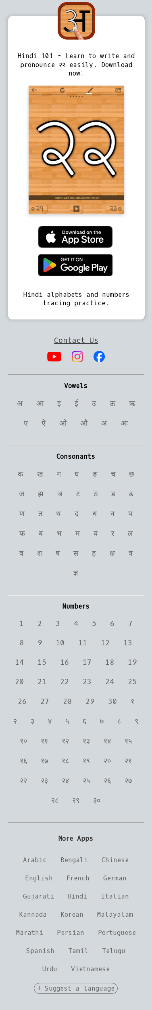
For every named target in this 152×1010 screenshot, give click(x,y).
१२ (65, 741)
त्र (131, 553)
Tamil (78, 951)
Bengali (74, 860)
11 (82, 643)
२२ (23, 780)
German (115, 878)
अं (104, 423)
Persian (70, 932)
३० (96, 800)
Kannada (33, 914)
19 (132, 662)
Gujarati (38, 896)
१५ (128, 741)
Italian (115, 896)
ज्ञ (75, 573)
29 (89, 701)
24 (109, 682)
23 (87, 682)
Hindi (77, 896)
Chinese (115, 860)
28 (67, 701)
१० (23, 741)
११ (44, 741)
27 (44, 701)
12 (105, 643)
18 (109, 662)
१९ (86, 761)
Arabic (35, 860)
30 (112, 701)
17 (87, 662)
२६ (107, 780)
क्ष (112, 553)
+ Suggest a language (76, 988)
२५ (86, 780)
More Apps (75, 838)
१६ (23, 761)
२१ (128, 761)
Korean (71, 914)
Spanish (40, 951)
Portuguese (117, 932)
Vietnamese (90, 969)
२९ (75, 800)
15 (41, 662)
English (39, 878)
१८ (65, 761)
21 (41, 682)
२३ (44, 780)
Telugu (113, 951)
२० (107, 761)
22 (64, 682)
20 (19, 682)
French (78, 878)
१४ (107, 741)
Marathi (29, 932)
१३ (86, 741)
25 (132, 682)
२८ (54, 800)
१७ (44, 761)
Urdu (49, 969)
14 (19, 662)
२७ (128, 780)
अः (124, 423)
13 (127, 643)
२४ (65, 780)
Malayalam (115, 914)
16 (64, 662)
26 (22, 701)
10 (60, 643)
